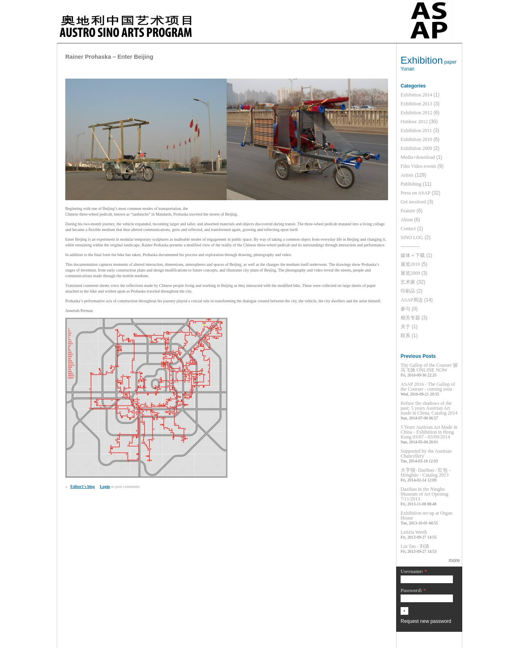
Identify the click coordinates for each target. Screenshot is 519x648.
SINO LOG (412, 237)
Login (105, 486)
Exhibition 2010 (416, 139)
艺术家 (408, 282)
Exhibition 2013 (416, 104)
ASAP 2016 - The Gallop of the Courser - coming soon (428, 386)
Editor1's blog (83, 486)
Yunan (407, 69)
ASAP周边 (412, 300)
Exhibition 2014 (416, 95)
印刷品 (408, 291)
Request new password (426, 621)
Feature (408, 211)
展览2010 (410, 264)
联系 (405, 335)
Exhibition (422, 60)
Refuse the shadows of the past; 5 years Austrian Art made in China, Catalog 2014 (429, 408)
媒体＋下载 (413, 255)
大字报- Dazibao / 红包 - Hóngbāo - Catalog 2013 (425, 472)
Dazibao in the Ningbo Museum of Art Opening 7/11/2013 (424, 494)
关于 (405, 326)
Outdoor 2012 (414, 121)
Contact (408, 228)
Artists (407, 175)
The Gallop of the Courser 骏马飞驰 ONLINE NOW (429, 367)
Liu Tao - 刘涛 (415, 546)
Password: (413, 590)
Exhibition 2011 (416, 130)
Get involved (413, 202)
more (454, 560)
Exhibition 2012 (416, 112)
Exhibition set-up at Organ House (426, 515)
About (407, 219)
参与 (405, 309)
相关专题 (410, 318)
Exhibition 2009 (416, 148)
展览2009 (410, 273)
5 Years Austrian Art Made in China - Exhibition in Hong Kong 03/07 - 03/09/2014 (429, 432)
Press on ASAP (415, 193)
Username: (414, 571)
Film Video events (418, 166)
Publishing (411, 184)
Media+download (418, 157)
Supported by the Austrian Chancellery (426, 453)
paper (450, 62)
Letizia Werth (414, 532)
